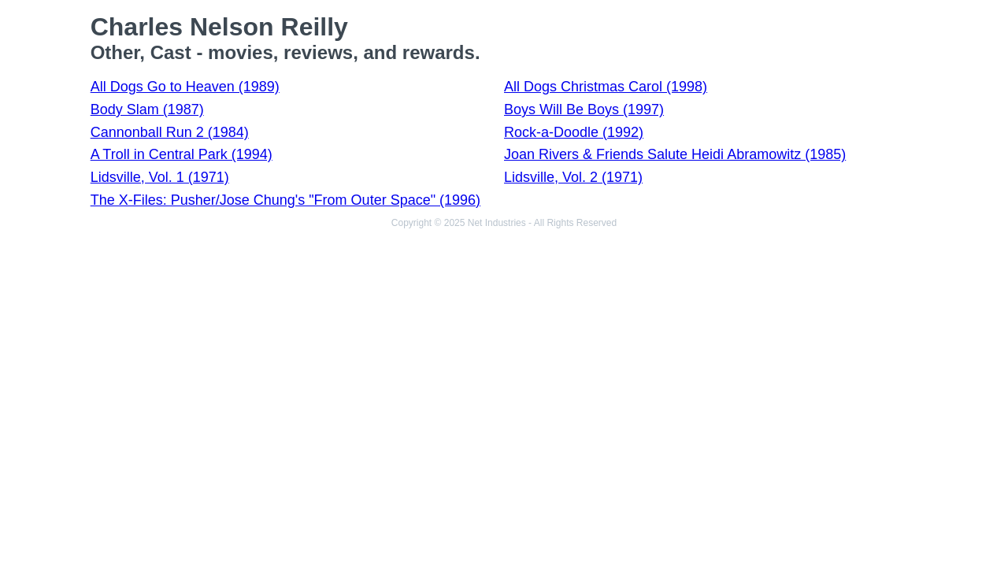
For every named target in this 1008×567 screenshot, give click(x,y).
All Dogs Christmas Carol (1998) (605, 86)
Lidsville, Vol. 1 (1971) (160, 177)
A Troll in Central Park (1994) (181, 154)
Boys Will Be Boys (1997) (584, 109)
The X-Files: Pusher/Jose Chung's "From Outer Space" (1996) (285, 200)
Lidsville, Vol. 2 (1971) (573, 177)
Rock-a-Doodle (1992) (573, 132)
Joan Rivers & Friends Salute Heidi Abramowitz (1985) (675, 154)
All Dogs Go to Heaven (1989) (185, 86)
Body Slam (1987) (147, 109)
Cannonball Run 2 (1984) (170, 132)
